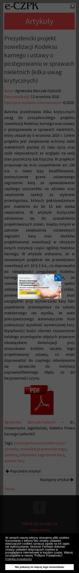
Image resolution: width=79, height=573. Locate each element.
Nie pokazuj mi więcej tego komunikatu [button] (39, 567)
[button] (64, 556)
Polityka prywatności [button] (18, 559)
